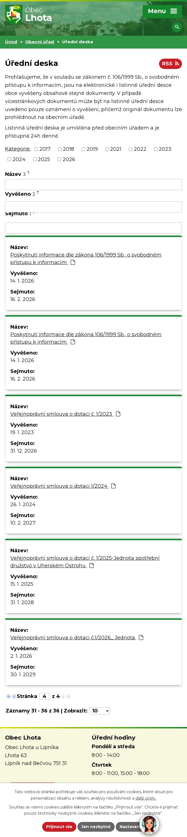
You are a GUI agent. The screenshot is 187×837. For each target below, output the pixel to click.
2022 (140, 149)
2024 (19, 159)
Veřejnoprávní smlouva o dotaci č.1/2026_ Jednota (76, 638)
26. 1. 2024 (22, 504)
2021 (115, 149)
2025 (44, 159)
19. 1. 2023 (22, 432)
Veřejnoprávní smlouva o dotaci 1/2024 (62, 486)
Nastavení (130, 826)
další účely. (146, 798)
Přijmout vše (59, 826)
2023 (165, 149)
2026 (69, 159)
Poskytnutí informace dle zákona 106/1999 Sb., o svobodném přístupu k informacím (86, 259)
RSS (170, 64)
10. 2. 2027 (22, 523)
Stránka (27, 696)
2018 (68, 149)
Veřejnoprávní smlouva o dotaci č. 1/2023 (65, 414)
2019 (92, 149)
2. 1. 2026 (21, 656)
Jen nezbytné (96, 826)
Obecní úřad (39, 41)
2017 (45, 149)
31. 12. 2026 (23, 451)
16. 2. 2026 (22, 299)
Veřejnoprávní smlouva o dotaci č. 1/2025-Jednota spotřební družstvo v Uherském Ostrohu (85, 562)
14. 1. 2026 (22, 281)
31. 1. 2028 (22, 602)
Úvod (11, 41)
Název (15, 174)
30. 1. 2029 (22, 674)
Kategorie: (17, 149)
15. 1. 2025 (21, 584)
